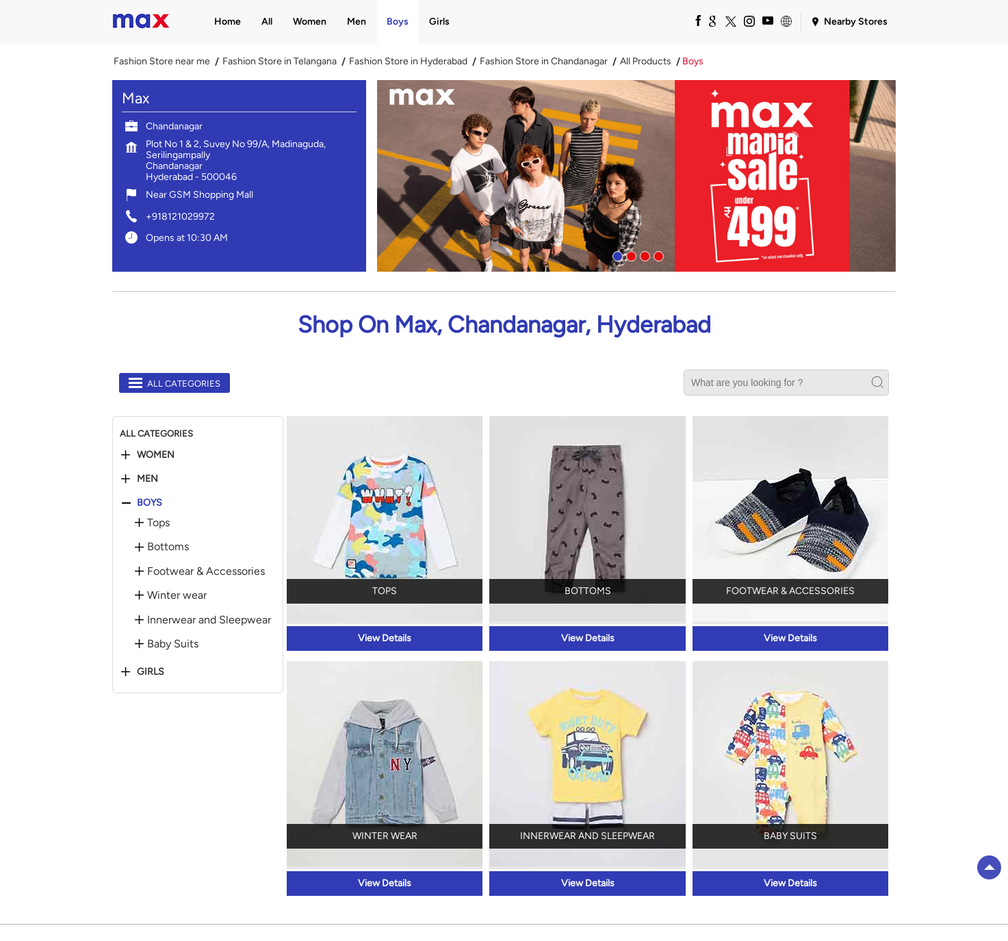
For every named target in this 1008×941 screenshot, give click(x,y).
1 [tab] (615, 254)
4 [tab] (657, 254)
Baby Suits (172, 644)
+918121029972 (180, 216)
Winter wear (177, 595)
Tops (158, 523)
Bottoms (168, 547)
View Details (384, 638)
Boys (149, 503)
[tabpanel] (636, 176)
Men (147, 479)
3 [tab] (643, 254)
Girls (150, 672)
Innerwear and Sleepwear (209, 620)
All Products (645, 61)
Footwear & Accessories (206, 571)
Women (156, 455)
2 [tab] (629, 254)
